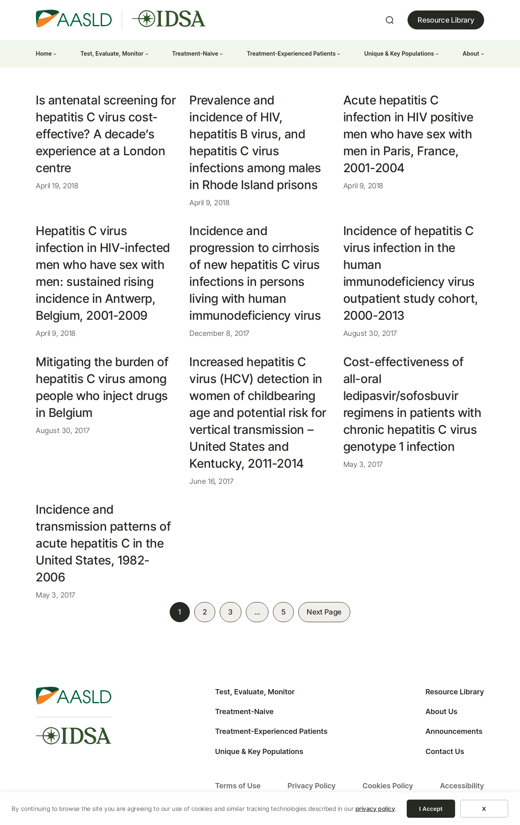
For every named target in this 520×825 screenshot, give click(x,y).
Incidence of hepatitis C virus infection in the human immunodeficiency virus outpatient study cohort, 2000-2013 (410, 273)
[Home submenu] (54, 53)
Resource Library (446, 20)
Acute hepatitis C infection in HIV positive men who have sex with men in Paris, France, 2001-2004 (408, 134)
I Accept (431, 808)
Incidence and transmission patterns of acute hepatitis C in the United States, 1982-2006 (103, 543)
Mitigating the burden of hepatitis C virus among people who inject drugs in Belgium (102, 387)
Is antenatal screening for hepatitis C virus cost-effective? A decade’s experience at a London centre (106, 134)
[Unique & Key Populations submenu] (437, 53)
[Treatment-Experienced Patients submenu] (338, 53)
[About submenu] (482, 53)
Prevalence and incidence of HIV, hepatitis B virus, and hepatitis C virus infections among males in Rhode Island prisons (255, 142)
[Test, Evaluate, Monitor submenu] (146, 53)
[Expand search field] (390, 20)
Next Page (324, 612)
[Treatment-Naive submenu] (221, 53)
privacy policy (375, 808)
